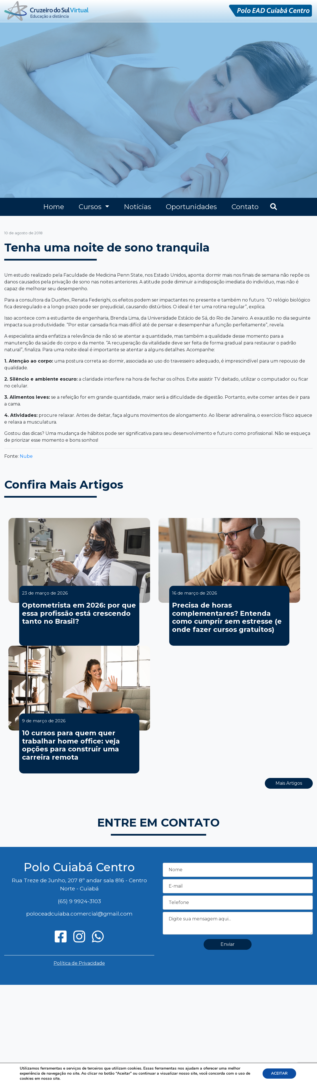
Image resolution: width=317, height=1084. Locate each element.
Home (53, 207)
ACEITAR (279, 1073)
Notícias (137, 207)
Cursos (91, 207)
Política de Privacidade (79, 963)
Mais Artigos (289, 783)
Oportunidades (191, 207)
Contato (245, 207)
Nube (26, 456)
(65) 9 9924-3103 (79, 901)
